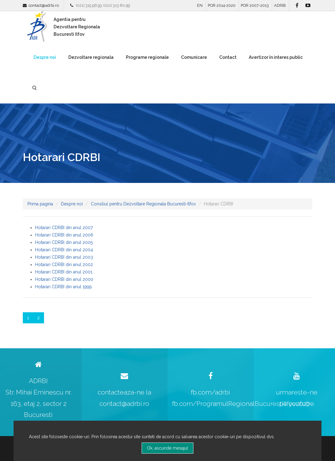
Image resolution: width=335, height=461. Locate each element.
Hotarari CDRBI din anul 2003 (64, 257)
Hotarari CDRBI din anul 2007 (64, 227)
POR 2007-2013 (255, 5)
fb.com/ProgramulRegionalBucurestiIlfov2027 (241, 403)
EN (200, 5)
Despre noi (45, 57)
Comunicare (194, 57)
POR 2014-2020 (222, 5)
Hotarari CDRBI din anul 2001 (63, 271)
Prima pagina (40, 203)
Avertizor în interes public (276, 57)
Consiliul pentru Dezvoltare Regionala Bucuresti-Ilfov (143, 203)
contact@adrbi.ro (44, 5)
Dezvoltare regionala (91, 57)
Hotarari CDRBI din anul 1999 (63, 286)
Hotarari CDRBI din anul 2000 (64, 279)
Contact (227, 57)
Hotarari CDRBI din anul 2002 (64, 264)
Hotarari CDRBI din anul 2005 (64, 242)
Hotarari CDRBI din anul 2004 (64, 249)
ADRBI (280, 5)
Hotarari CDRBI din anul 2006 (64, 235)
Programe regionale (147, 57)
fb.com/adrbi (210, 392)
